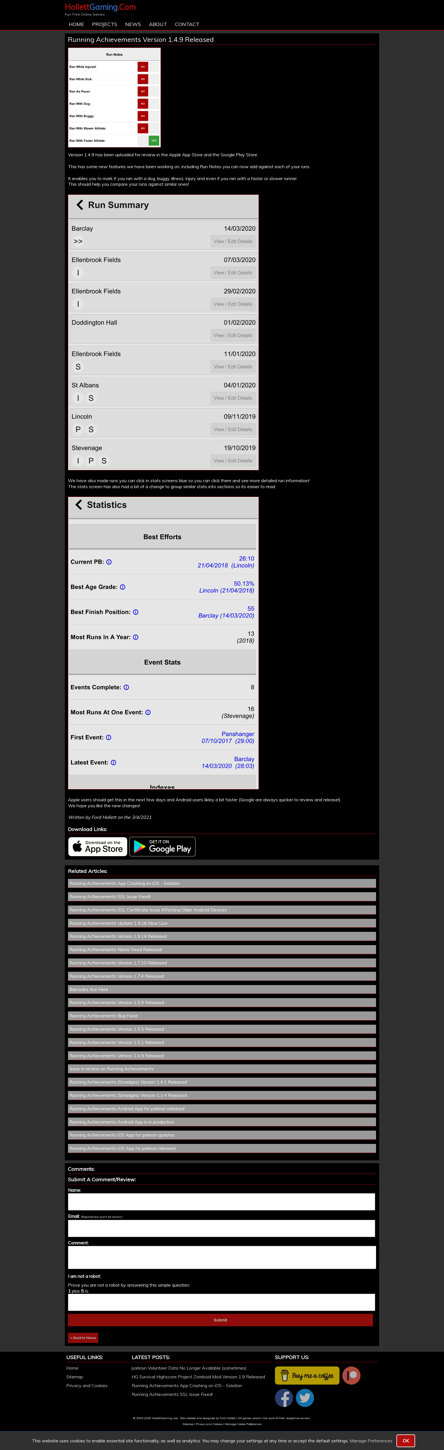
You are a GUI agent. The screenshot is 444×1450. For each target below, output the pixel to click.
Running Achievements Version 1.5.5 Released (116, 1029)
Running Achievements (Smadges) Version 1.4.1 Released (128, 1082)
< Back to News (83, 1338)
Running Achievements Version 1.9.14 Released (118, 936)
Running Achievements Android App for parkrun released (126, 1108)
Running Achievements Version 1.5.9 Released (116, 1002)
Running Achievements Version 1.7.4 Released (116, 976)
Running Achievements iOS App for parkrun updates (122, 1135)
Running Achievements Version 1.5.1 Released (116, 1042)
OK (406, 1440)
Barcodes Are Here (88, 989)
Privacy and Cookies (87, 1385)
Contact (187, 24)
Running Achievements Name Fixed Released (115, 949)
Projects (104, 24)
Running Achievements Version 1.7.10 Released (118, 963)
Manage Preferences (371, 1440)
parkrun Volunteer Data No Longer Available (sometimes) (189, 1368)
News (133, 24)
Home (76, 24)
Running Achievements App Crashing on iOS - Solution (124, 883)
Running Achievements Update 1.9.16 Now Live (118, 923)
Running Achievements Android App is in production (121, 1122)
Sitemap (74, 1376)
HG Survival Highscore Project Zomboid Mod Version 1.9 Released (198, 1376)
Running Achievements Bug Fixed (103, 1015)
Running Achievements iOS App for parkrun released (122, 1148)
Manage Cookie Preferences (243, 1424)
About (158, 24)
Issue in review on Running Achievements (111, 1068)
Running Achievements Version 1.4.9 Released (116, 1055)
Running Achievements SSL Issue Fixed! (109, 896)
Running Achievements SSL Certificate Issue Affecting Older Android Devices (148, 910)
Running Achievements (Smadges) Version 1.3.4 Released (128, 1095)
